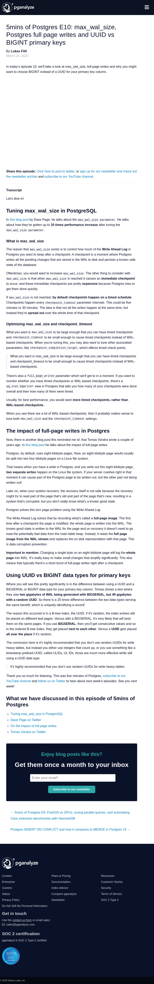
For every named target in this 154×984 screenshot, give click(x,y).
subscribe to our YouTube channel (69, 176)
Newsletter (58, 899)
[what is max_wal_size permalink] (3, 241)
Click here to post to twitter (55, 171)
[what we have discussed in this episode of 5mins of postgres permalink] (3, 698)
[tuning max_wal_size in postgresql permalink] (3, 211)
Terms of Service (111, 893)
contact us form (22, 920)
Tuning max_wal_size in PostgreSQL (37, 714)
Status (6, 893)
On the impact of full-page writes (34, 726)
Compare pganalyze (64, 893)
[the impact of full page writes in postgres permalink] (3, 431)
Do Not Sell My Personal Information (24, 905)
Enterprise (8, 881)
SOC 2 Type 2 (110, 899)
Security (106, 887)
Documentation (61, 881)
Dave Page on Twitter (26, 720)
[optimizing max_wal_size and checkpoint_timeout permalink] (3, 324)
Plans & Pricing (61, 875)
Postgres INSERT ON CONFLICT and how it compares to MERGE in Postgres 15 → (71, 829)
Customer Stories (112, 881)
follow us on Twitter (51, 681)
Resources (107, 875)
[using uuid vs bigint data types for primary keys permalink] (3, 575)
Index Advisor (60, 887)
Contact (7, 875)
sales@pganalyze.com (20, 924)
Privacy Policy (10, 899)
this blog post (19, 219)
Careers (7, 887)
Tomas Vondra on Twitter (28, 732)
